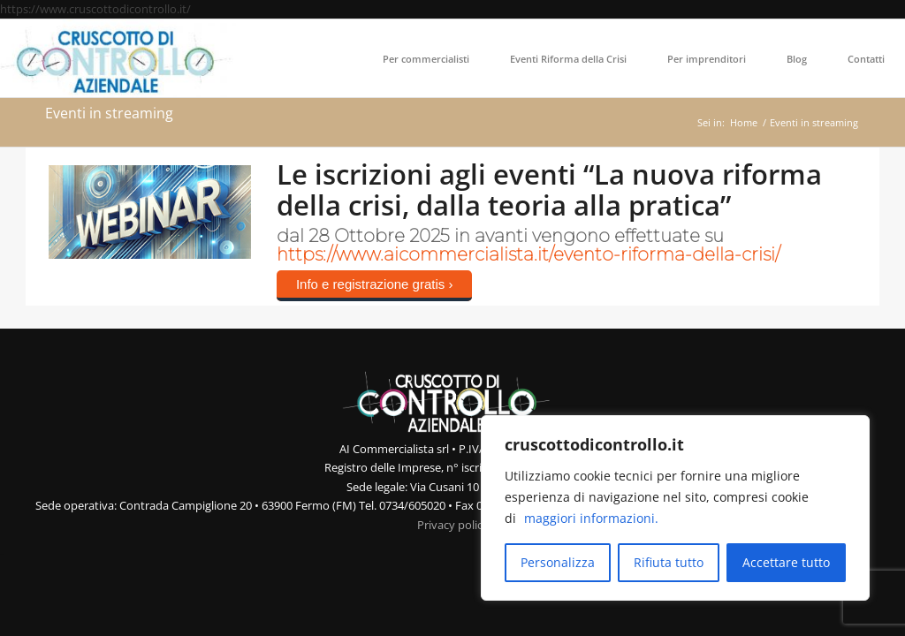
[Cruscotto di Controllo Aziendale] (118, 58)
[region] (675, 508)
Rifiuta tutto (668, 562)
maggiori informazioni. (591, 518)
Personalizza (558, 562)
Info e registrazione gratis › (374, 284)
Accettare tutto (786, 562)
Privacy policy (453, 525)
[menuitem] (426, 58)
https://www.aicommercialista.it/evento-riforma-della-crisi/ (528, 254)
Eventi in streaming (109, 113)
